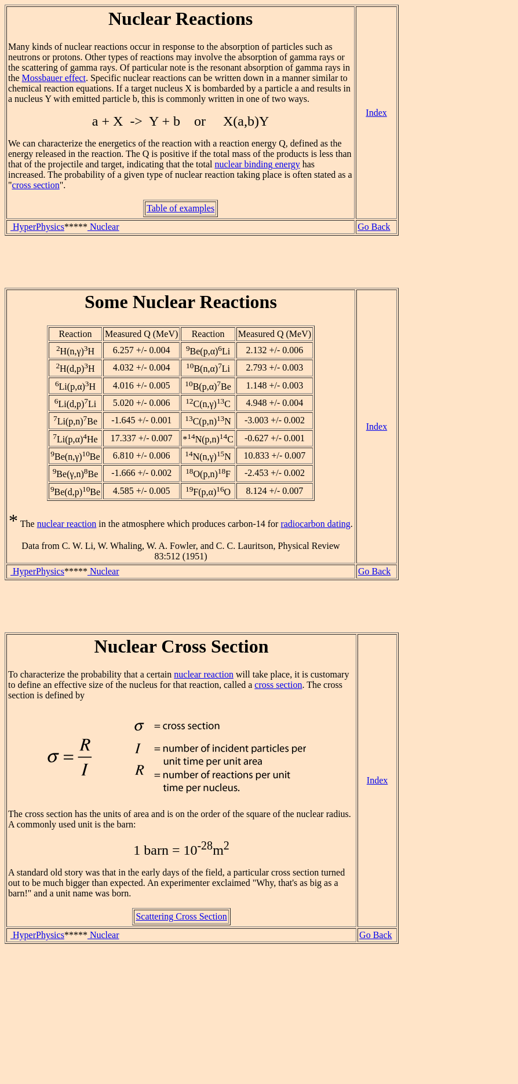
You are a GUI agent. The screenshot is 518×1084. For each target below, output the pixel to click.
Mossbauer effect (54, 78)
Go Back (374, 227)
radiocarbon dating (315, 524)
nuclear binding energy (257, 164)
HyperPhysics (37, 227)
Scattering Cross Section (181, 916)
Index (376, 113)
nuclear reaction (67, 524)
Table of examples (180, 208)
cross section (36, 185)
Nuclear (103, 227)
